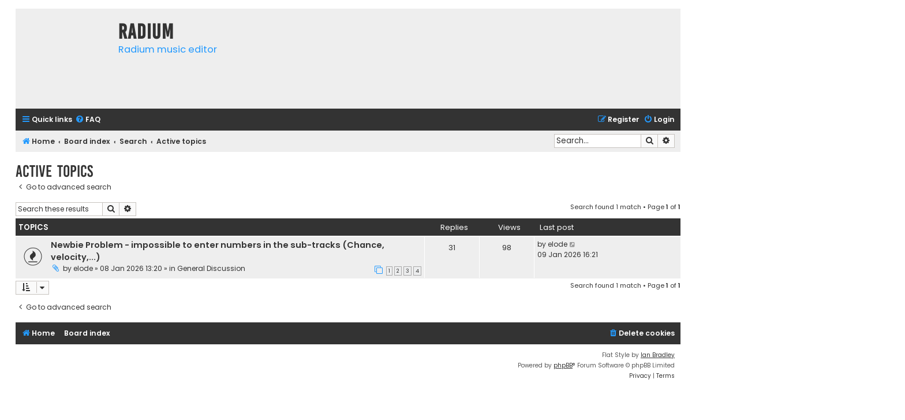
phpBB (563, 365)
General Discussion (211, 268)
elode (83, 268)
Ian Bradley (658, 355)
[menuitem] (87, 120)
